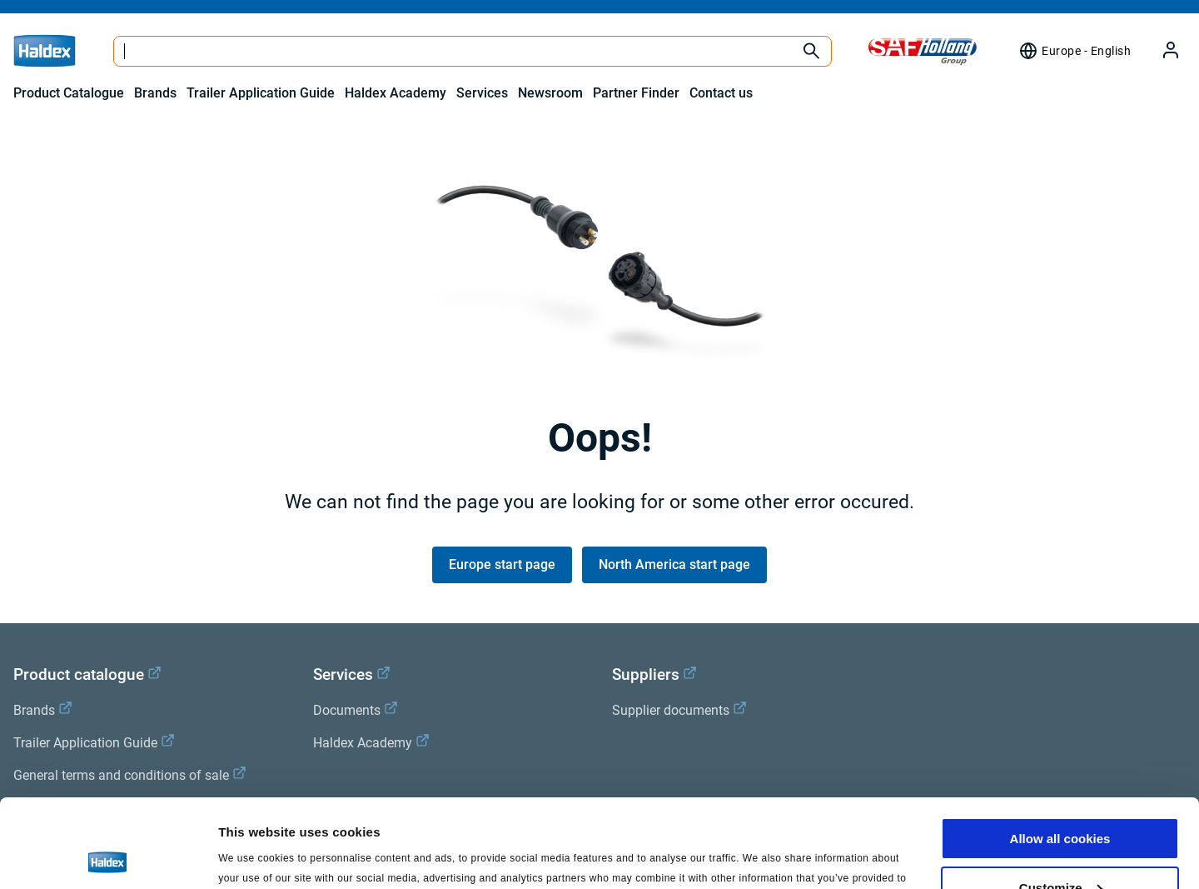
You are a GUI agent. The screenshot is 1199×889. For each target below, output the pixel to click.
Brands (155, 93)
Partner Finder (636, 93)
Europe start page (502, 564)
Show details (257, 855)
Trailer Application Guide (261, 93)
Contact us (721, 93)
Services (482, 93)
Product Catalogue (68, 93)
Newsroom (550, 93)
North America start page (674, 564)
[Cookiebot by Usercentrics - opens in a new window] (108, 856)
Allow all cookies (1060, 750)
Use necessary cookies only (1060, 848)
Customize (1060, 799)
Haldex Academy (395, 93)
